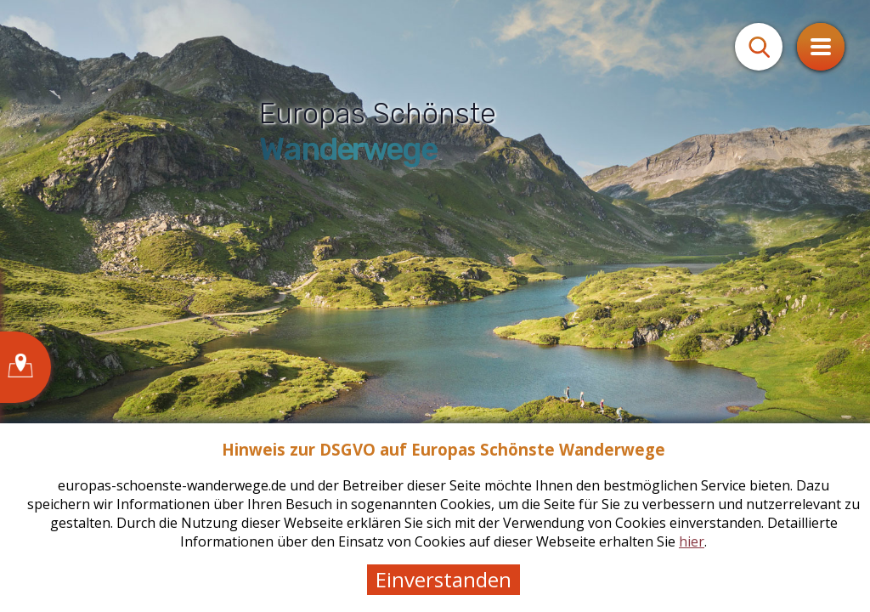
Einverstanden (443, 579)
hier (691, 541)
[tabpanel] (435, 306)
